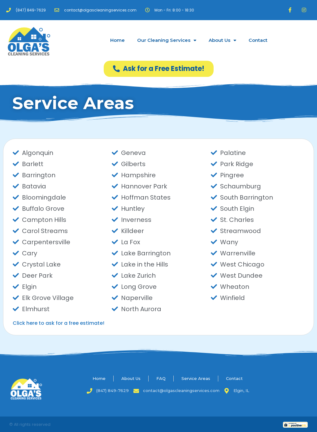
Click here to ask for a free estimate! (58, 323)
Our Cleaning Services (166, 40)
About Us (222, 40)
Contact (258, 40)
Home (117, 40)
